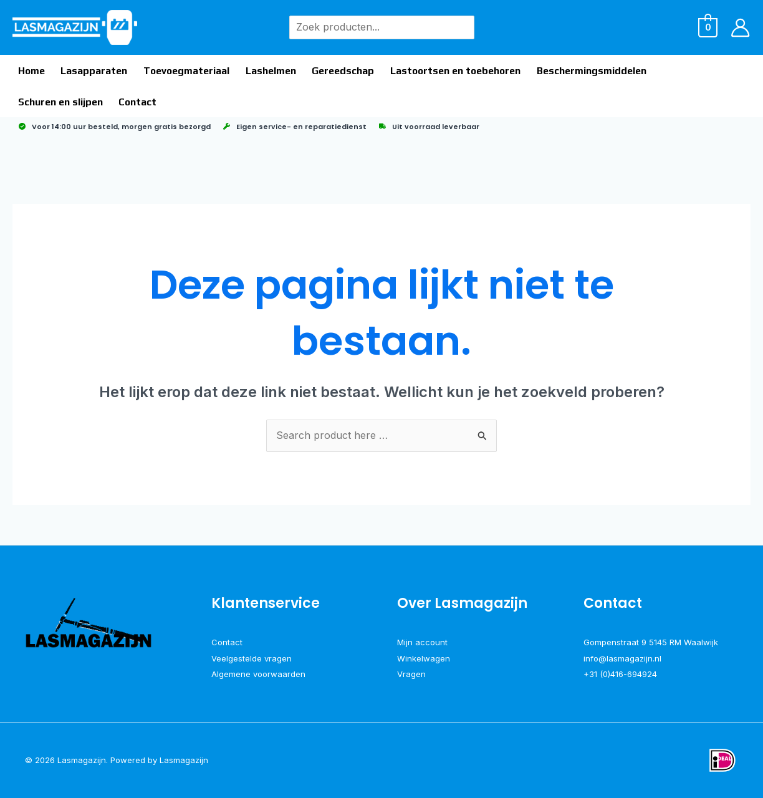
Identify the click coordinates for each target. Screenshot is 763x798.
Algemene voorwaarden (258, 674)
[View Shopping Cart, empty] (707, 27)
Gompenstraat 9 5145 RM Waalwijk (650, 642)
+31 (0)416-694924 (620, 674)
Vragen (411, 674)
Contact (226, 642)
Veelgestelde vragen (251, 658)
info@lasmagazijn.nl (622, 658)
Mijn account (422, 642)
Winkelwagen (423, 658)
